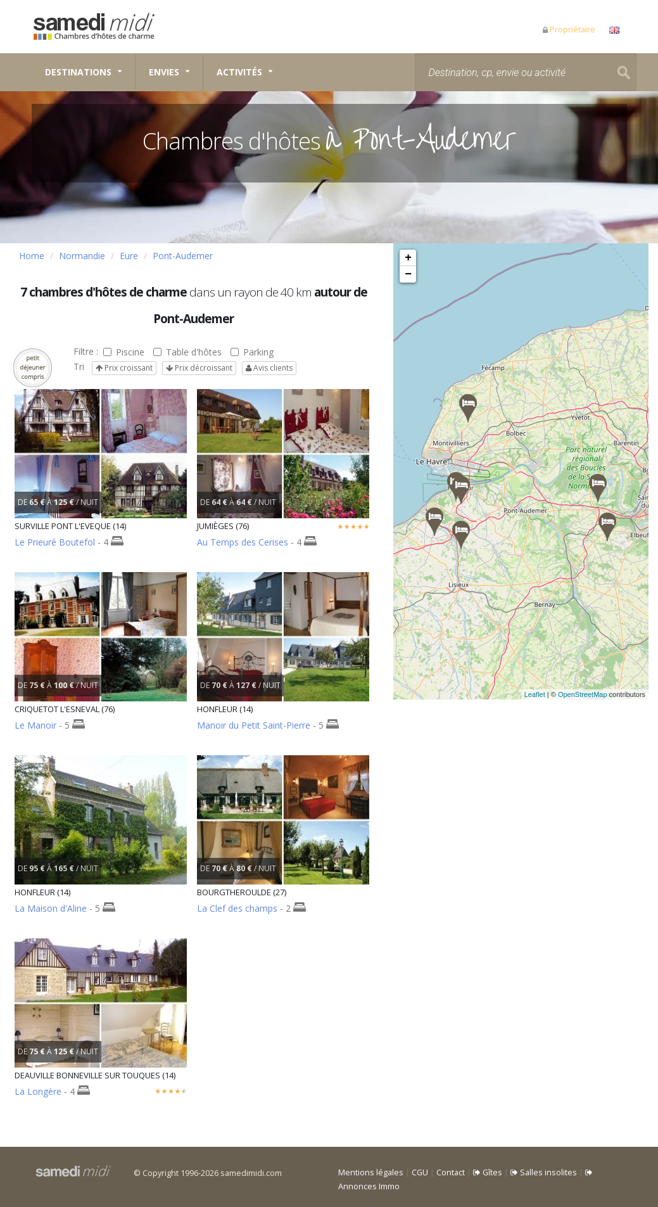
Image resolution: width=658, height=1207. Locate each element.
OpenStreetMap (598, 694)
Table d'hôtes (187, 352)
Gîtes (487, 1172)
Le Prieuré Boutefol (55, 542)
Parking (252, 352)
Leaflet (550, 694)
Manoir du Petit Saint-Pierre (253, 725)
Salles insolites (543, 1172)
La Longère (38, 1091)
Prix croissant (124, 367)
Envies (164, 72)
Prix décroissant (199, 367)
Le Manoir (35, 725)
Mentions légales (370, 1172)
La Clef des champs (237, 908)
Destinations (78, 72)
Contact (450, 1172)
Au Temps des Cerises (242, 542)
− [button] (408, 274)
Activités (239, 72)
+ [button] (408, 257)
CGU (420, 1172)
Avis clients (269, 367)
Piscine (123, 352)
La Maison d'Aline (51, 908)
